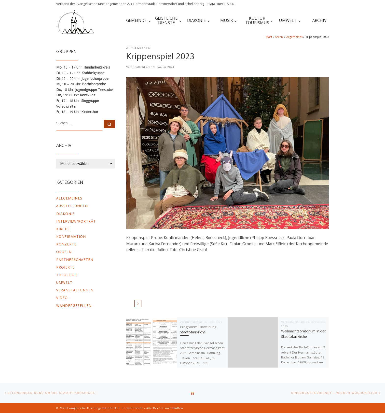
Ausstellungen (72, 205)
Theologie (67, 274)
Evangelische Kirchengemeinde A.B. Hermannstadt (105, 408)
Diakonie (65, 213)
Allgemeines (294, 37)
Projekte (65, 267)
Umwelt (64, 282)
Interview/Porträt (76, 221)
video (62, 297)
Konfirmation (71, 236)
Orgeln (64, 251)
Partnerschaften (74, 259)
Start (269, 37)
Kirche (63, 229)
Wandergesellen (74, 305)
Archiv (279, 37)
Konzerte (66, 244)
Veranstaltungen (75, 290)
